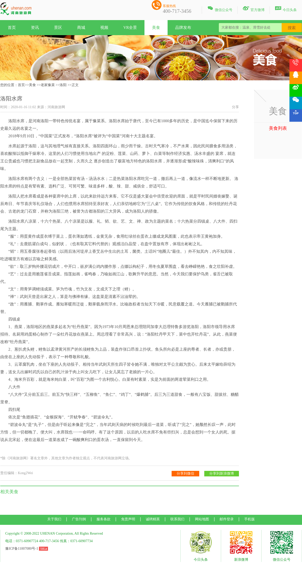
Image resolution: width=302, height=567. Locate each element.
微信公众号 (219, 9)
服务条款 (103, 519)
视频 (104, 27)
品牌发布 (183, 27)
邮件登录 (227, 519)
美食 (156, 27)
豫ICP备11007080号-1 (21, 548)
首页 (12, 27)
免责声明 (128, 519)
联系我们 (177, 519)
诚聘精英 (153, 519)
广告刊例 (79, 519)
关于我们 (54, 519)
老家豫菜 (48, 85)
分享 (235, 107)
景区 (58, 27)
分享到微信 (185, 473)
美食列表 (278, 128)
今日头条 (286, 9)
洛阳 (63, 85)
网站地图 (202, 519)
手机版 (249, 519)
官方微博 (254, 9)
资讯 (35, 27)
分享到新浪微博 (221, 473)
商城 (81, 27)
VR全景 (130, 27)
